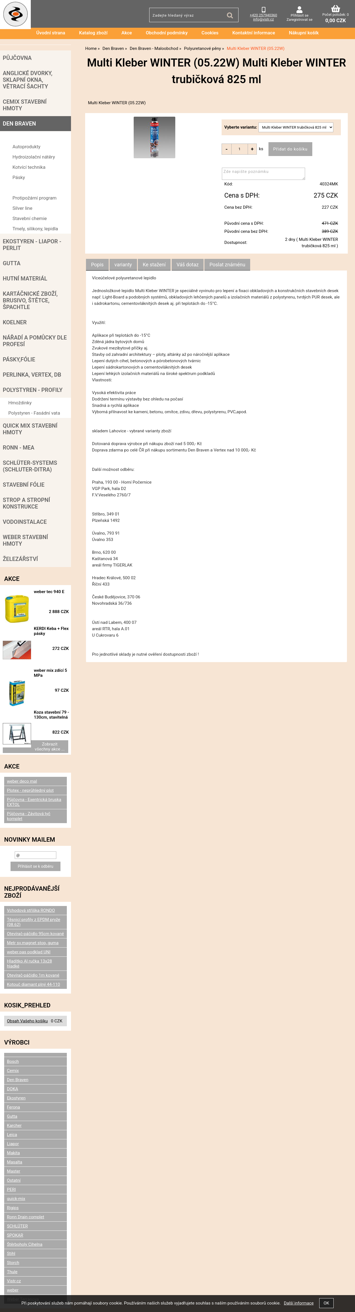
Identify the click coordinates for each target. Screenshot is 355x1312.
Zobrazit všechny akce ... (35, 723)
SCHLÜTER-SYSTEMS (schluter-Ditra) (30, 466)
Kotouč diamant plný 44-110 (33, 958)
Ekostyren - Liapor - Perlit (32, 244)
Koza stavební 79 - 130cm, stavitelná (54, 696)
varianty (123, 265)
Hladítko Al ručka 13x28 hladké (29, 938)
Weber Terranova (23, 1273)
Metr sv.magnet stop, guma (33, 917)
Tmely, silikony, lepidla (35, 228)
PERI (11, 1163)
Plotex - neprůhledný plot (30, 764)
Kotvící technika (28, 167)
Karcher (14, 1099)
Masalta (14, 1136)
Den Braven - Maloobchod (35, 136)
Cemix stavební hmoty (25, 105)
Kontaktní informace (253, 32)
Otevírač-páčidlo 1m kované (33, 949)
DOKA (12, 1063)
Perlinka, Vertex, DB (32, 374)
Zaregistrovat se (299, 19)
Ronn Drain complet (25, 1191)
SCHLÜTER (17, 1200)
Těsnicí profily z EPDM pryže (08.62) (33, 896)
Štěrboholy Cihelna (24, 1218)
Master (13, 1145)
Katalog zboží (93, 32)
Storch (13, 1236)
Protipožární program (34, 198)
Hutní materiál (25, 278)
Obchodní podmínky (167, 32)
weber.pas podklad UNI (28, 926)
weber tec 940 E (53, 591)
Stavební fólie (23, 484)
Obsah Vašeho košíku (27, 995)
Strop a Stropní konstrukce (26, 503)
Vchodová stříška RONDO (31, 884)
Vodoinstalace (25, 522)
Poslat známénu (227, 265)
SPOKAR (15, 1209)
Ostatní (14, 1154)
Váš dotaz (188, 265)
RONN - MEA (18, 447)
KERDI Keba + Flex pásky (51, 627)
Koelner (15, 322)
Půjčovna (17, 58)
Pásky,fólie (19, 359)
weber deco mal (22, 755)
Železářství (20, 559)
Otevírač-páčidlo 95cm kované (35, 907)
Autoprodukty (26, 146)
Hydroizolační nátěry (33, 157)
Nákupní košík (304, 32)
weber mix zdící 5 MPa (54, 661)
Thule (12, 1246)
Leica (12, 1108)
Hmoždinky (20, 402)
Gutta (12, 263)
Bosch (13, 1035)
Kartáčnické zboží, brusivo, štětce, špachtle (30, 300)
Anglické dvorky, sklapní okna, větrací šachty (27, 80)
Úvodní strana (50, 32)
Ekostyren (16, 1072)
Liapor (13, 1118)
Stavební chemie (29, 218)
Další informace (298, 1303)
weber (13, 1264)
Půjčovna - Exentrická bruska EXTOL (34, 776)
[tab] (97, 265)
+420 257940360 (263, 15)
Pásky (18, 177)
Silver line (22, 208)
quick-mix (16, 1172)
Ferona (13, 1081)
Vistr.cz (14, 1255)
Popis (97, 265)
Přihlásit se (299, 15)
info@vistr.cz (263, 19)
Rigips (13, 1182)
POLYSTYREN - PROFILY (33, 390)
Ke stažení (154, 265)
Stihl (11, 1227)
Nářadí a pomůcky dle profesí (35, 341)
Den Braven (19, 123)
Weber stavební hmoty (25, 540)
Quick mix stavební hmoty (30, 429)
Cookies (210, 32)
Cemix (13, 1044)
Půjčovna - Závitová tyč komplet (28, 790)
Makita (13, 1127)
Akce (126, 32)
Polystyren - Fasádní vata (34, 413)
